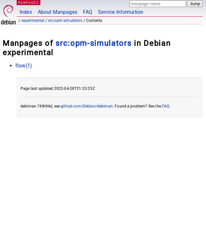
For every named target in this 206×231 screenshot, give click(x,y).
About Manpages (57, 12)
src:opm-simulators (65, 20)
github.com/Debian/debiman (87, 106)
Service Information (120, 12)
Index (26, 12)
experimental (33, 20)
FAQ (87, 12)
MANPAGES (28, 2)
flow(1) (23, 66)
